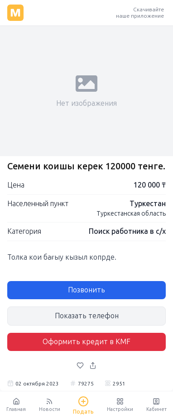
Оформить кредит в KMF (86, 341)
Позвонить (86, 290)
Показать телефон (87, 315)
